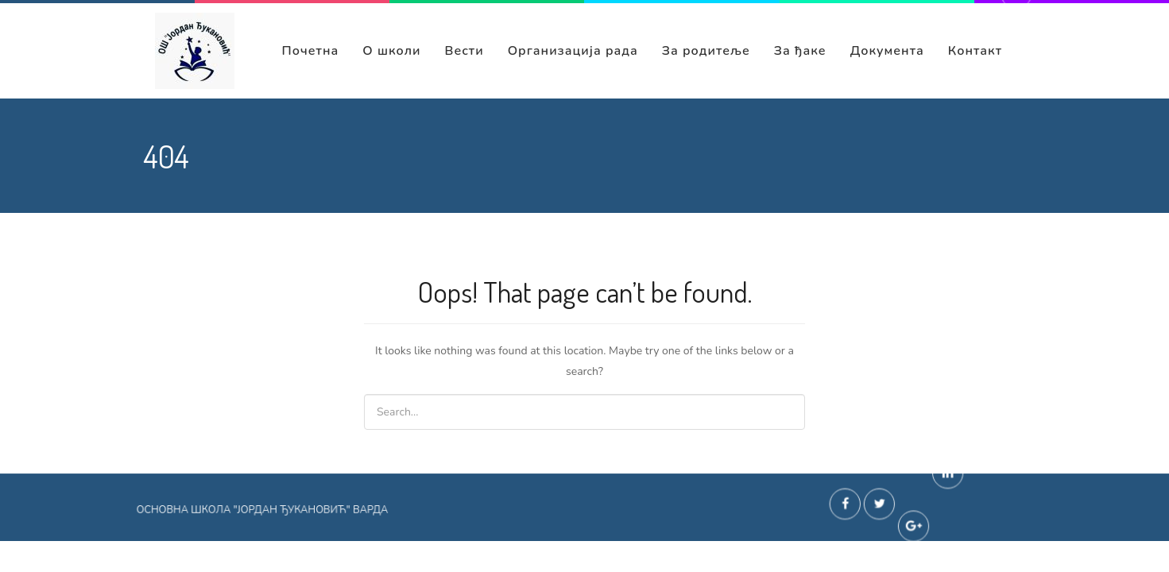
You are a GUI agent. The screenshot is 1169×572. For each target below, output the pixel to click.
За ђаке (800, 51)
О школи (391, 51)
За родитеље (706, 51)
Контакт (975, 51)
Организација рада (573, 51)
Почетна (310, 51)
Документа (887, 51)
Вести (464, 51)
